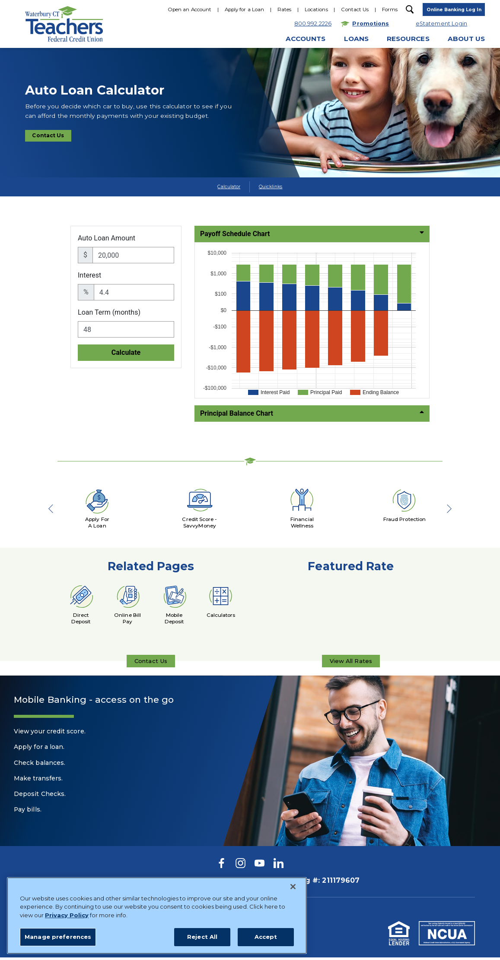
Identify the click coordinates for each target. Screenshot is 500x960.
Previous (54, 509)
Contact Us (52, 137)
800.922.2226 (214, 72)
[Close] (293, 934)
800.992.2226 (165, 883)
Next (445, 509)
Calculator (228, 186)
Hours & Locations (277, 72)
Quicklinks (271, 186)
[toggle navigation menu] (452, 10)
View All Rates (350, 665)
